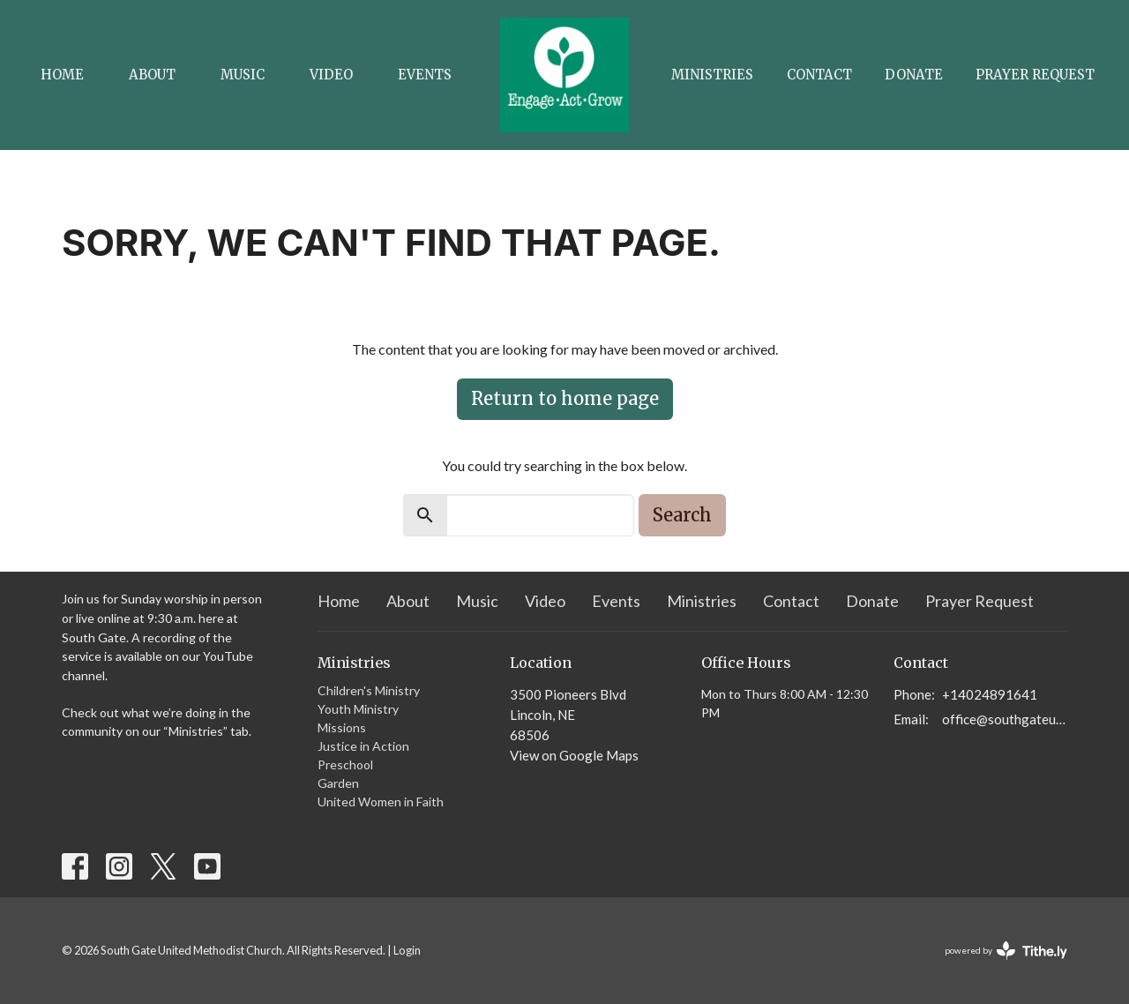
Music (243, 74)
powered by (1006, 950)
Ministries (712, 74)
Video (331, 74)
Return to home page (565, 398)
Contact (819, 74)
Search (682, 515)
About (152, 74)
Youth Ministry (358, 708)
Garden (338, 782)
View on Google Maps (574, 755)
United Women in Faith (381, 801)
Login (407, 950)
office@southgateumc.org (1005, 719)
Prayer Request (1035, 74)
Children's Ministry (369, 690)
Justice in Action (363, 745)
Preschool (345, 764)
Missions (342, 727)
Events (425, 74)
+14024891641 (989, 694)
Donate (914, 74)
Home (62, 74)
